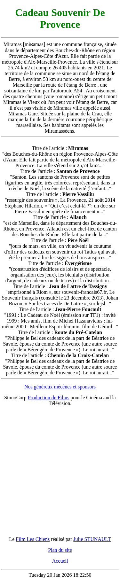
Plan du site (60, 550)
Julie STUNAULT (92, 539)
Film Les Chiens (33, 539)
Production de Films (48, 397)
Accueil (60, 561)
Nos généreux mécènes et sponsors (60, 386)
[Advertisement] (60, 471)
